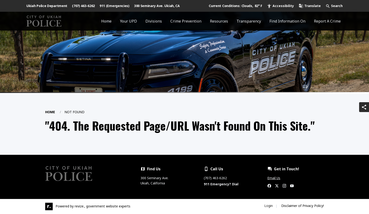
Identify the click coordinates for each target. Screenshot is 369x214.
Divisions (153, 21)
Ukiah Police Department (46, 6)
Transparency (249, 21)
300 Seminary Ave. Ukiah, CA (157, 6)
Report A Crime (327, 21)
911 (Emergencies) (114, 6)
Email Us (273, 178)
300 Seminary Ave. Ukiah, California (154, 180)
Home (106, 21)
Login (268, 205)
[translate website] (310, 6)
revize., (80, 206)
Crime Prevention (185, 21)
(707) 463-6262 (83, 6)
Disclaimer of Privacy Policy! (302, 205)
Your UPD (128, 21)
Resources (219, 21)
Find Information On (287, 21)
